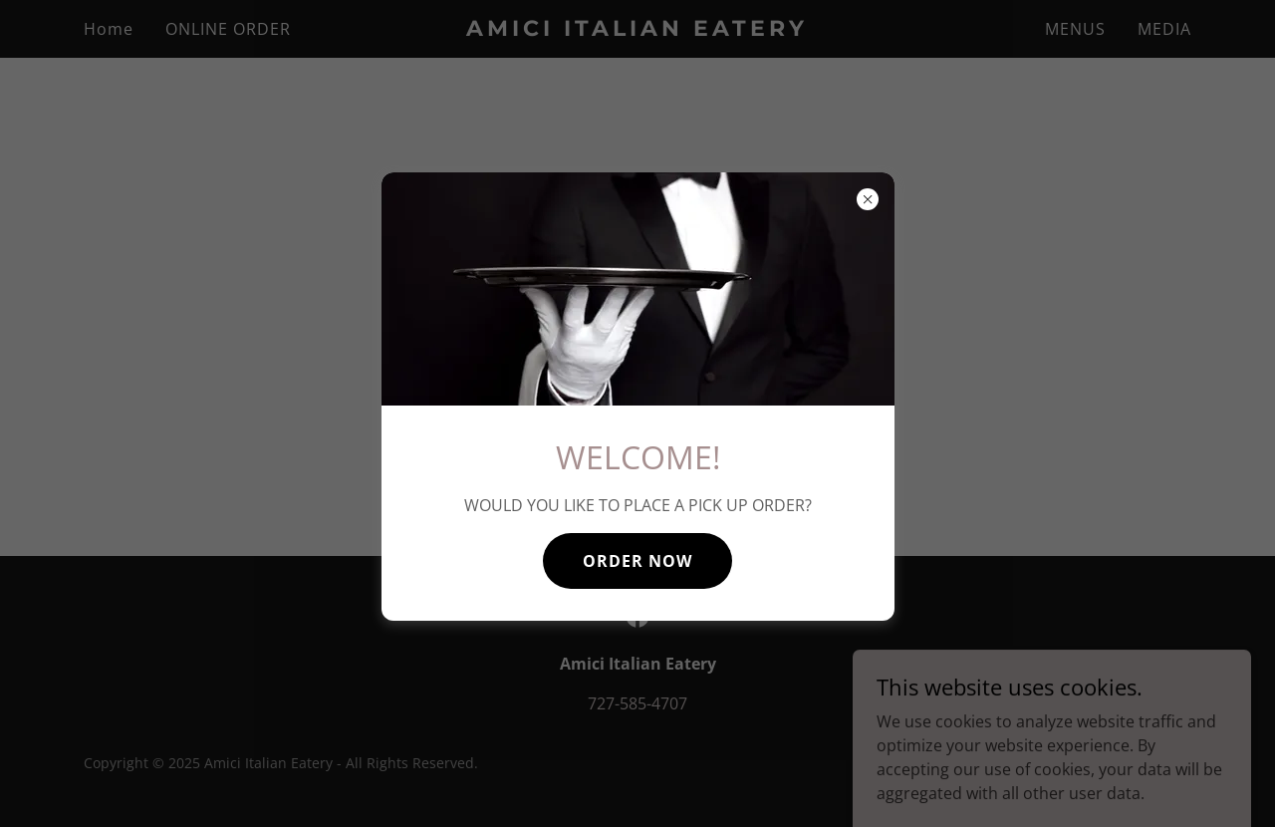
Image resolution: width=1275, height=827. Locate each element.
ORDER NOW (637, 561)
